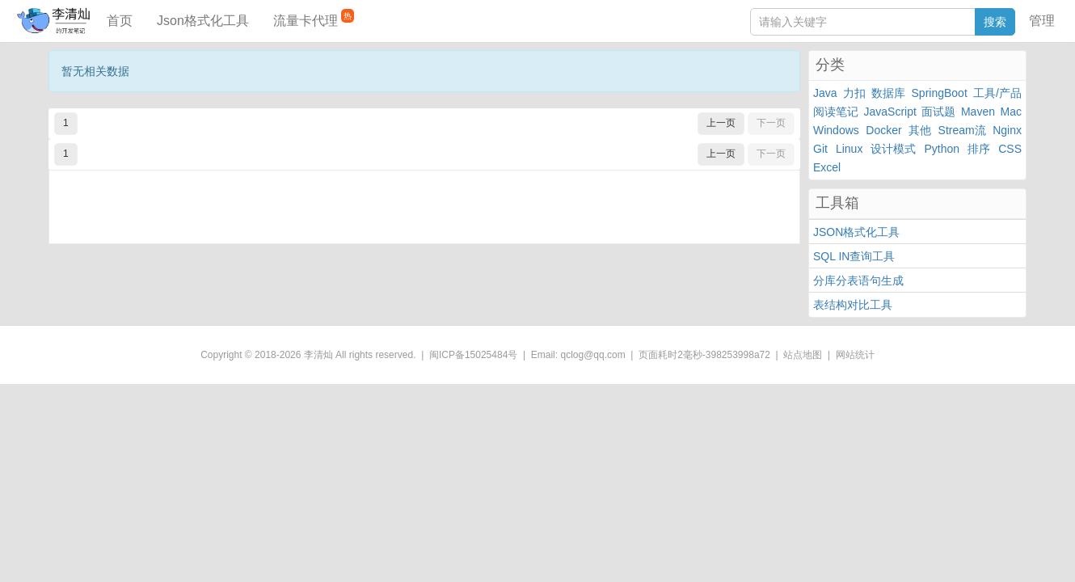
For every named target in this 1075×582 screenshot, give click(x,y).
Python (942, 148)
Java (825, 92)
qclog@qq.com (592, 355)
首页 (120, 20)
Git (820, 148)
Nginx (1007, 130)
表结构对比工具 (852, 304)
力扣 (854, 92)
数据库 (888, 92)
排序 (979, 148)
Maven (978, 111)
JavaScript (890, 111)
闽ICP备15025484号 (473, 355)
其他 (919, 130)
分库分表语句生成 (858, 280)
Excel (827, 167)
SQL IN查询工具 (854, 256)
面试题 (938, 111)
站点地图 (802, 355)
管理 (1042, 20)
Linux (849, 148)
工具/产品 (997, 92)
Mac (1011, 111)
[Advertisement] (424, 207)
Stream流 (962, 130)
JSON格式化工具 (856, 232)
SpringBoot (940, 92)
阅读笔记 (835, 111)
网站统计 (855, 355)
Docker (883, 130)
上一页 (721, 123)
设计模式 (893, 148)
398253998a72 (738, 355)
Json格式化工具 (203, 20)
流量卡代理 (313, 18)
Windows (836, 130)
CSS (1010, 148)
